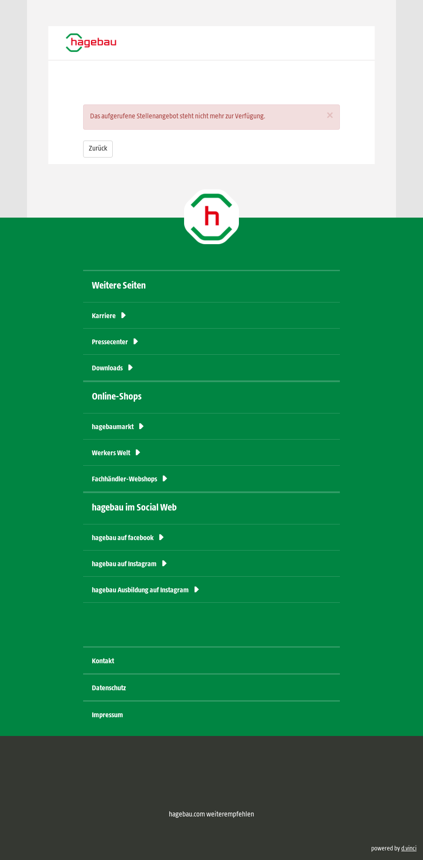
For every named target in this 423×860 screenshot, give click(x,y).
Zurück (98, 149)
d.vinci (408, 848)
